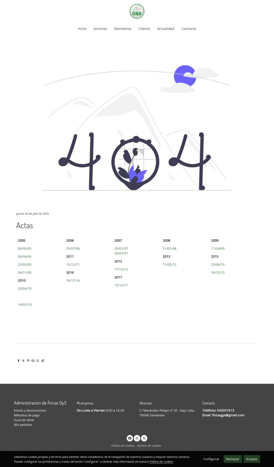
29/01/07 (121, 248)
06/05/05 (25, 248)
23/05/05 (25, 264)
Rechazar (232, 459)
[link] (137, 11)
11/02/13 (169, 264)
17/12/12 (121, 269)
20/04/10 (25, 288)
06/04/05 (25, 256)
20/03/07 (121, 253)
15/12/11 (73, 264)
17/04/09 (218, 248)
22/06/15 (218, 264)
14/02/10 (25, 304)
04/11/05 (25, 272)
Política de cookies (123, 445)
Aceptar (252, 459)
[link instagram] (137, 438)
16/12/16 (73, 280)
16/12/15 (218, 272)
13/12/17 (121, 285)
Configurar (211, 459)
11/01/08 (169, 248)
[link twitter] (144, 438)
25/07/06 (73, 248)
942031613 (225, 410)
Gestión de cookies (149, 445)
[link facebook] (130, 438)
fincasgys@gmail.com (228, 415)
